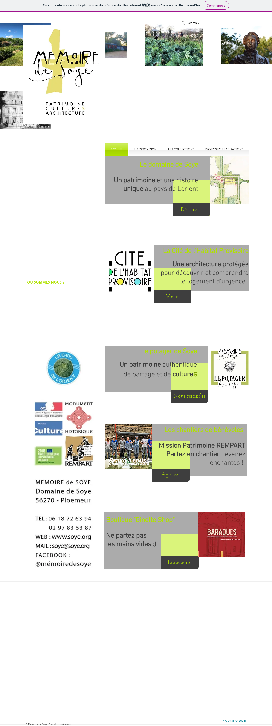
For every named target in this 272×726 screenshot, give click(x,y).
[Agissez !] (171, 475)
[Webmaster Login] (234, 720)
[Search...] (213, 23)
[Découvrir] (191, 209)
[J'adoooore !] (180, 562)
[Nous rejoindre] (189, 396)
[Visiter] (172, 296)
